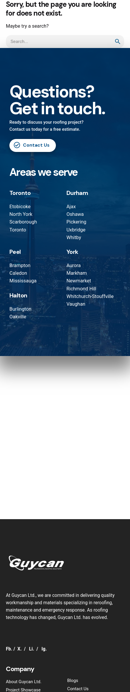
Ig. (44, 649)
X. (19, 649)
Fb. (9, 649)
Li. (31, 649)
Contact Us (31, 145)
